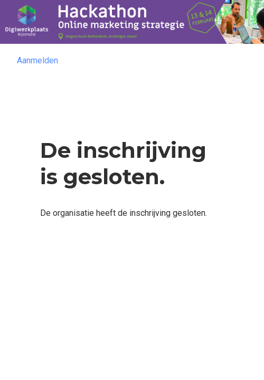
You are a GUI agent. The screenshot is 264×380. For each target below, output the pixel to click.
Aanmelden (37, 60)
